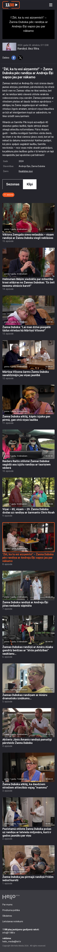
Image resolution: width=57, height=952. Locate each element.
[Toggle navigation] (51, 4)
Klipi (30, 184)
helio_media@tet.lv (28, 940)
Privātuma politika (11, 910)
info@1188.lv (28, 931)
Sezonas (12, 184)
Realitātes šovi (26, 171)
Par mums (7, 904)
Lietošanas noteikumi (12, 921)
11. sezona (8, 195)
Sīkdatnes (7, 916)
